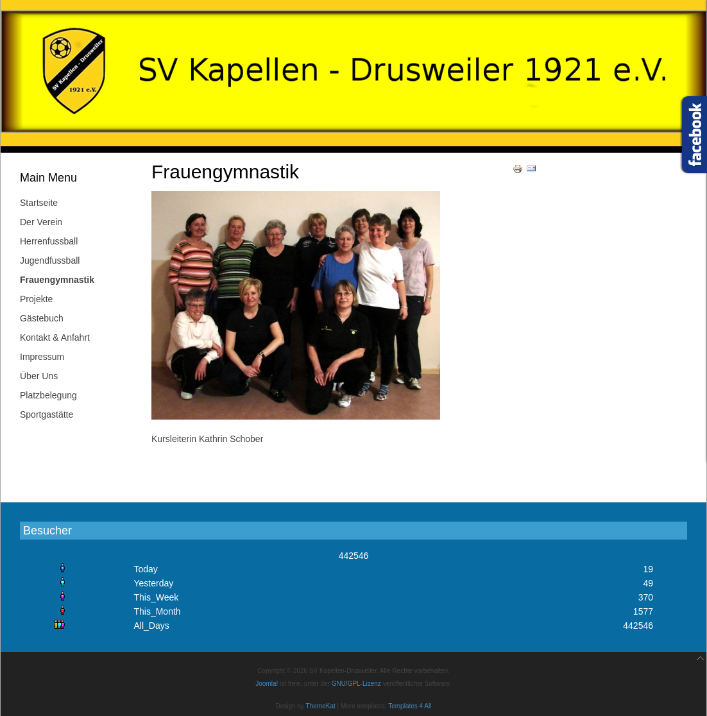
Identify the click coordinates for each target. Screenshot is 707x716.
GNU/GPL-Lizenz (356, 683)
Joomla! (266, 683)
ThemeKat (321, 706)
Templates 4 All (409, 706)
